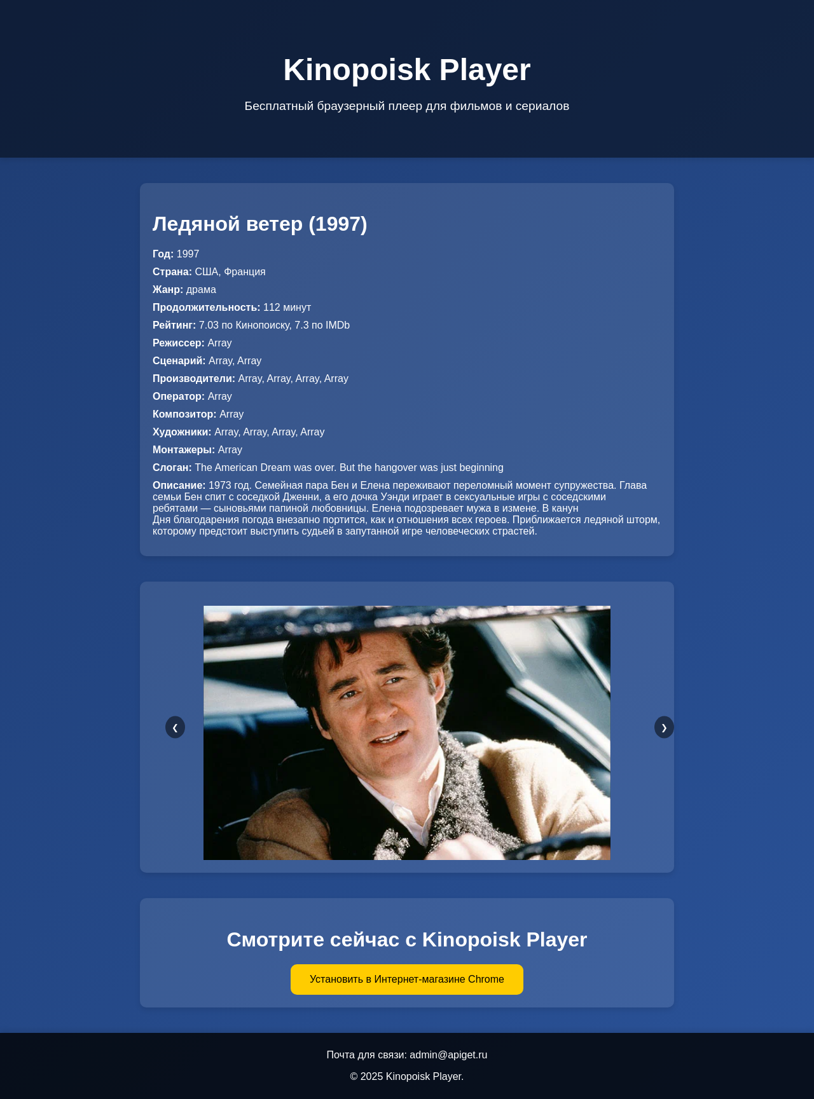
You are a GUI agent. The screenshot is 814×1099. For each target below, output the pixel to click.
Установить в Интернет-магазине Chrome (407, 979)
